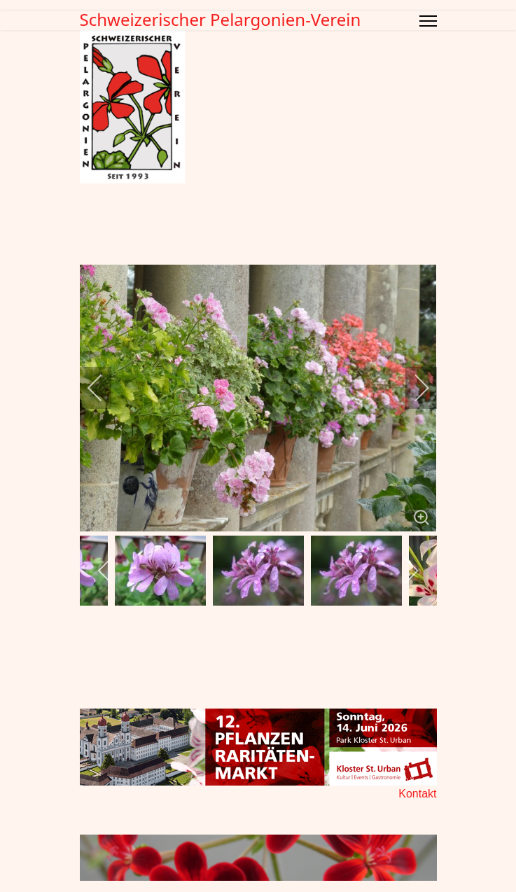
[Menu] (428, 21)
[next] (412, 387)
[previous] (104, 387)
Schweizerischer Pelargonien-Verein (220, 19)
